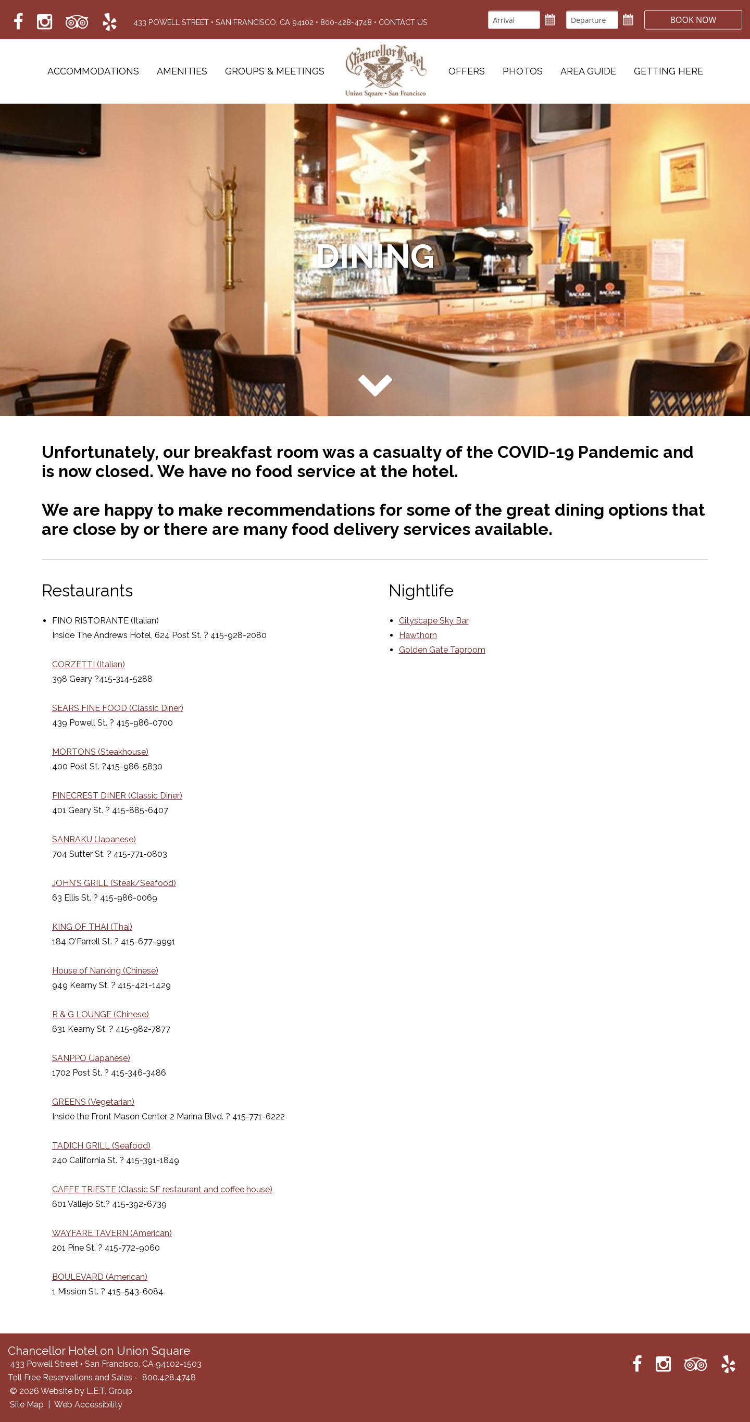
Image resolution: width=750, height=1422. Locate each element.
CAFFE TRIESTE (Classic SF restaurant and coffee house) (162, 1189)
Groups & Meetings (274, 71)
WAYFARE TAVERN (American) (112, 1233)
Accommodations (93, 71)
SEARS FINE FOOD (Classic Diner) (117, 708)
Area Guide (588, 71)
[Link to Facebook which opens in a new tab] (18, 22)
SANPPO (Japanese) (91, 1058)
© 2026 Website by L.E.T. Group (71, 1391)
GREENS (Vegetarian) (93, 1102)
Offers (466, 71)
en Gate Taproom (451, 650)
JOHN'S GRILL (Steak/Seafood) (114, 883)
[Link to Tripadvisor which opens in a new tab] (77, 22)
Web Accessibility (88, 1404)
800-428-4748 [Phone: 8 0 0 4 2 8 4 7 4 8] (346, 22)
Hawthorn (418, 635)
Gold (408, 650)
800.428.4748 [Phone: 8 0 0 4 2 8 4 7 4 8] (169, 1377)
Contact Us (403, 22)
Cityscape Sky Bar (434, 621)
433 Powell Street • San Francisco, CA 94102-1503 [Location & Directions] (106, 1364)
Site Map (27, 1404)
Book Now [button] (693, 19)
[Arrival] (513, 19)
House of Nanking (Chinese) (105, 971)
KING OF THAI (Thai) (92, 927)
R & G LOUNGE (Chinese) (100, 1014)
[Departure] (591, 19)
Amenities (182, 71)
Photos (523, 71)
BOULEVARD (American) (99, 1277)
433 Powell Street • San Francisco (223, 22)
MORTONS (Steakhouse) (100, 752)
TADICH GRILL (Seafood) (101, 1146)
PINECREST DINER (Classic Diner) (117, 796)
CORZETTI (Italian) (88, 664)
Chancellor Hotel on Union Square (386, 71)
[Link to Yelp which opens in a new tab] (109, 22)
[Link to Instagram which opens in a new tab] (44, 22)
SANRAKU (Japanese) (94, 839)
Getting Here (668, 71)
